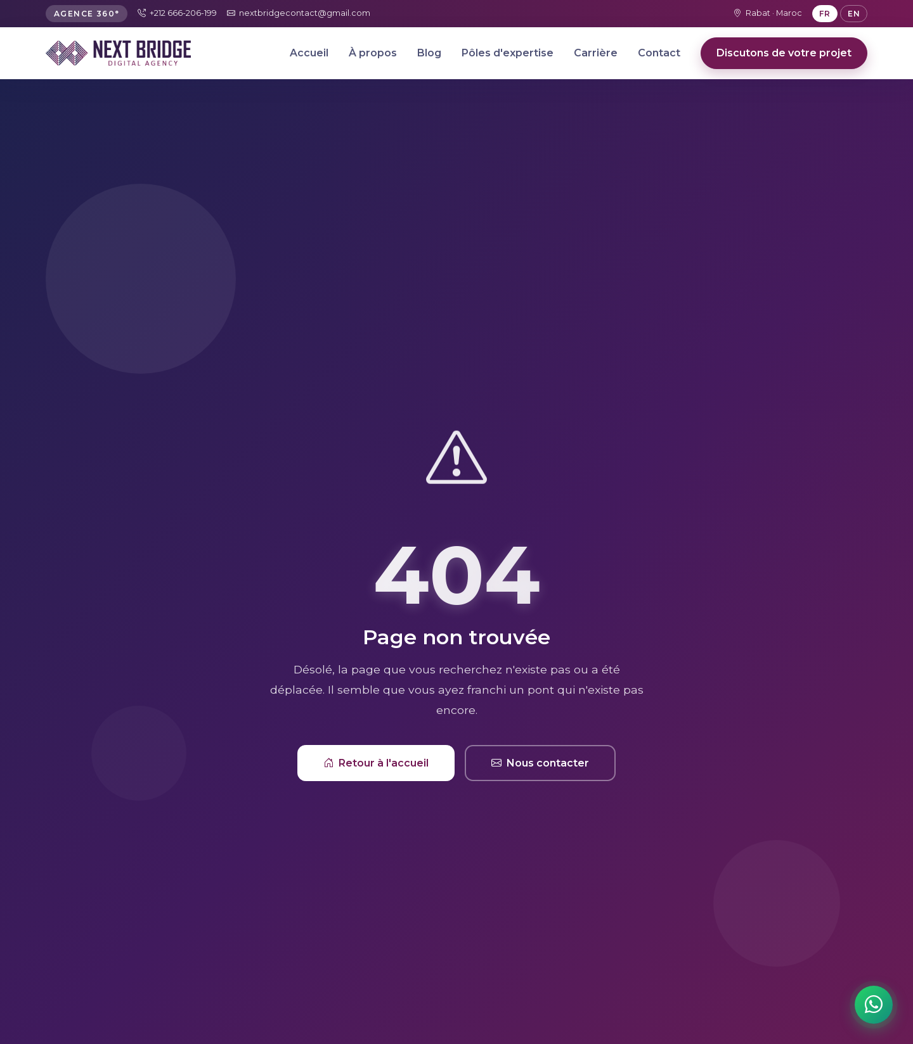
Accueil (309, 53)
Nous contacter (540, 763)
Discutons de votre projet (783, 53)
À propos (373, 53)
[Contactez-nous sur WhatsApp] (874, 1005)
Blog (429, 53)
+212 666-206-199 (177, 13)
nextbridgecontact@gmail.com (298, 13)
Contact (659, 53)
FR (825, 13)
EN (854, 13)
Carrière (596, 53)
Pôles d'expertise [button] (508, 53)
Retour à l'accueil (376, 763)
